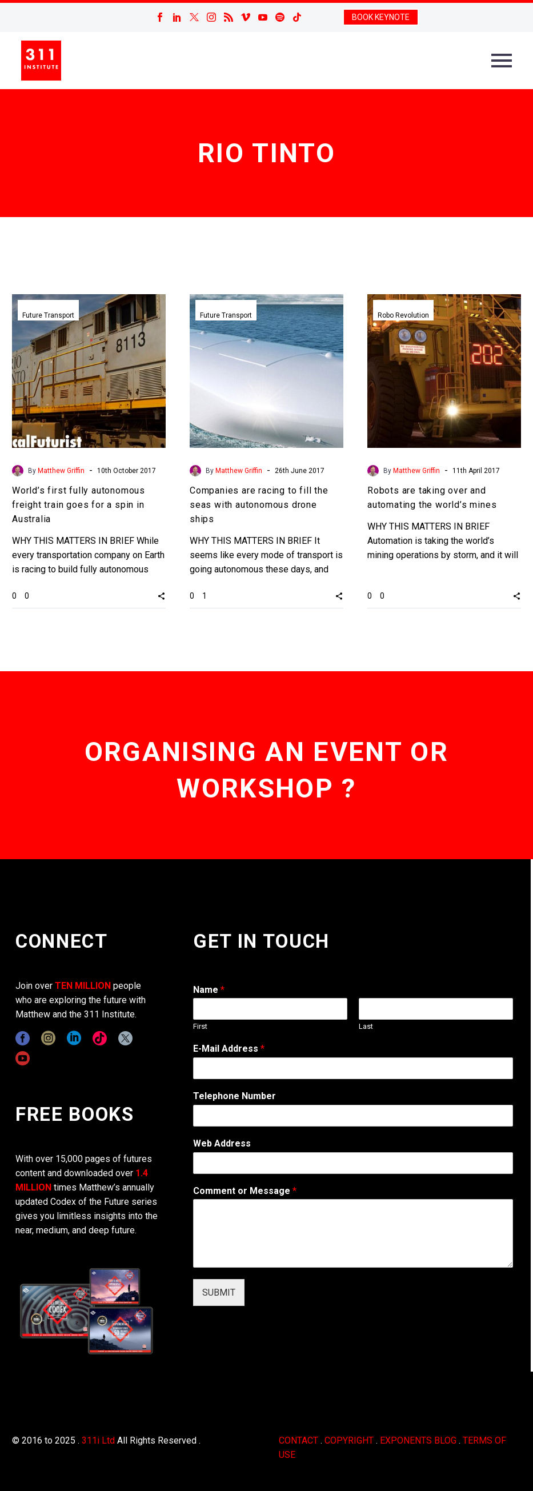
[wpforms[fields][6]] (353, 1116)
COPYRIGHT (349, 1440)
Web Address (222, 1143)
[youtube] (22, 1058)
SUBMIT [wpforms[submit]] (218, 1292)
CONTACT (298, 1440)
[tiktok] (100, 1038)
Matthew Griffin (61, 471)
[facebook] (22, 1038)
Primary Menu (501, 60)
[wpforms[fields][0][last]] (436, 1009)
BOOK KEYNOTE (381, 17)
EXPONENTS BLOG (418, 1440)
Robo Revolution (403, 315)
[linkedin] (74, 1038)
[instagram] (48, 1038)
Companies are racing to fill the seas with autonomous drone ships (259, 504)
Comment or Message (244, 1190)
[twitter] (125, 1038)
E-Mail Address (229, 1048)
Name (209, 989)
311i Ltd (98, 1440)
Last (366, 1026)
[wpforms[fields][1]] (353, 1068)
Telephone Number (234, 1096)
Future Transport (48, 315)
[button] (161, 596)
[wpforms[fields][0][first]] (270, 1009)
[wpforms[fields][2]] (353, 1233)
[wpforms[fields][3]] (353, 1163)
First (200, 1026)
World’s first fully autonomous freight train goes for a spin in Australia (78, 504)
